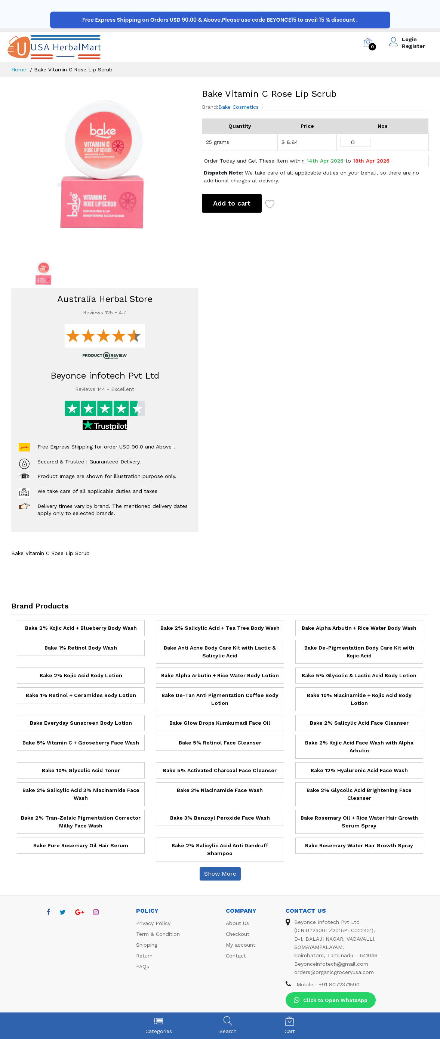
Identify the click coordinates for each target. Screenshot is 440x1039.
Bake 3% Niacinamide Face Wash (220, 790)
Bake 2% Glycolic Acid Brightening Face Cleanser (359, 794)
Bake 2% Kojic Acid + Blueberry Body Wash (81, 628)
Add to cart (231, 203)
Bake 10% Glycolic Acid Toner (81, 770)
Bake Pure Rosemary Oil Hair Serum (80, 845)
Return (144, 956)
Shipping (146, 945)
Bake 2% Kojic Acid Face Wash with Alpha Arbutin (359, 746)
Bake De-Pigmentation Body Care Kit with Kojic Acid (359, 652)
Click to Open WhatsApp (330, 1000)
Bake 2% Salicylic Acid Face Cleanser (359, 723)
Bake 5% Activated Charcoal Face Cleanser (220, 770)
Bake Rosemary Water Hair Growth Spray (359, 845)
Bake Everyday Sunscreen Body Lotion (81, 723)
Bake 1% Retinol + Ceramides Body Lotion (81, 695)
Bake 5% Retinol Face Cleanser (220, 743)
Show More (220, 873)
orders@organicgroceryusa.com (334, 972)
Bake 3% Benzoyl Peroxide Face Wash (220, 818)
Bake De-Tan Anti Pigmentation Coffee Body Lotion (220, 699)
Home (18, 70)
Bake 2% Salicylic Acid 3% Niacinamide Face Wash (80, 794)
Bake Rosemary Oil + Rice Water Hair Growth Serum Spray (359, 822)
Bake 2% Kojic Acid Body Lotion (81, 675)
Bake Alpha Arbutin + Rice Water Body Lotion (220, 675)
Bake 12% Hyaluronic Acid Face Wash (359, 770)
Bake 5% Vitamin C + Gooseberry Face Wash (80, 743)
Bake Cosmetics (238, 107)
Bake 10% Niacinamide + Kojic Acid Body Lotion (359, 699)
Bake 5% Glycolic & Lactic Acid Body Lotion (359, 675)
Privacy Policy (153, 923)
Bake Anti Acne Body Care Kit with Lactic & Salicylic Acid (220, 652)
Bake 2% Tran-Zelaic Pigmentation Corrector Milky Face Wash (81, 822)
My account (240, 945)
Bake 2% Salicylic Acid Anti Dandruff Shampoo (220, 849)
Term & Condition (158, 934)
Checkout (237, 934)
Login (409, 39)
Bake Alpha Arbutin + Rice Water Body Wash (359, 628)
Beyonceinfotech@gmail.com (331, 964)
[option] (101, 168)
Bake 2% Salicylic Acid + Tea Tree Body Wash (220, 628)
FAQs (142, 966)
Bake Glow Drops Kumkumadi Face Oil (219, 723)
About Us (237, 923)
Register (413, 46)
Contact (236, 956)
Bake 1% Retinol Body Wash (80, 648)
